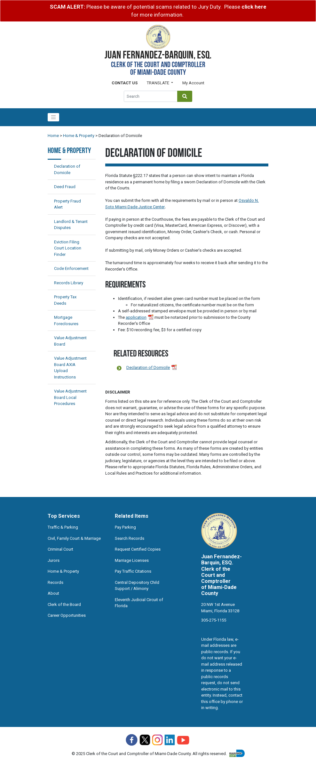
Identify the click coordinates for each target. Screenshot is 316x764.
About (53, 593)
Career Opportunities (67, 615)
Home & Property (78, 135)
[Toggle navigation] (53, 117)
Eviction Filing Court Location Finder (67, 248)
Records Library (68, 282)
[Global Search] (151, 96)
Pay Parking (125, 527)
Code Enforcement (71, 268)
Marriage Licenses (132, 560)
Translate (158, 82)
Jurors (53, 560)
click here (253, 7)
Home (53, 135)
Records (55, 582)
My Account (193, 82)
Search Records (129, 538)
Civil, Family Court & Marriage (74, 538)
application (136, 317)
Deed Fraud (64, 186)
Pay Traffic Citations (133, 571)
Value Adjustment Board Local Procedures (70, 397)
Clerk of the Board (64, 604)
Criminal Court (60, 549)
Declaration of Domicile (148, 367)
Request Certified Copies (138, 549)
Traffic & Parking (63, 527)
